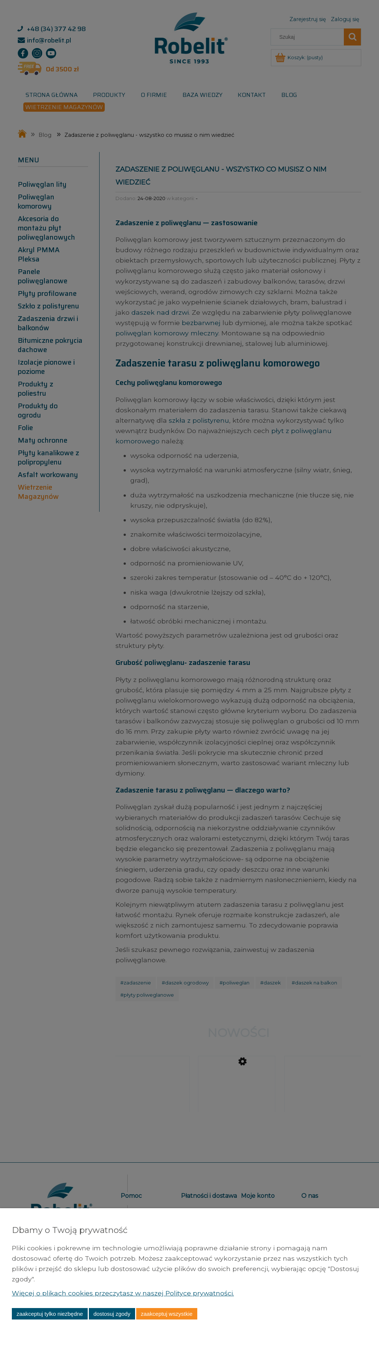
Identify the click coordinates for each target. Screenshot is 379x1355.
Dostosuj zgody (111, 1314)
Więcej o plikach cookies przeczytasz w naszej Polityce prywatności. (123, 1293)
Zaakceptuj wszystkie (166, 1314)
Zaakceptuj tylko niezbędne (50, 1314)
